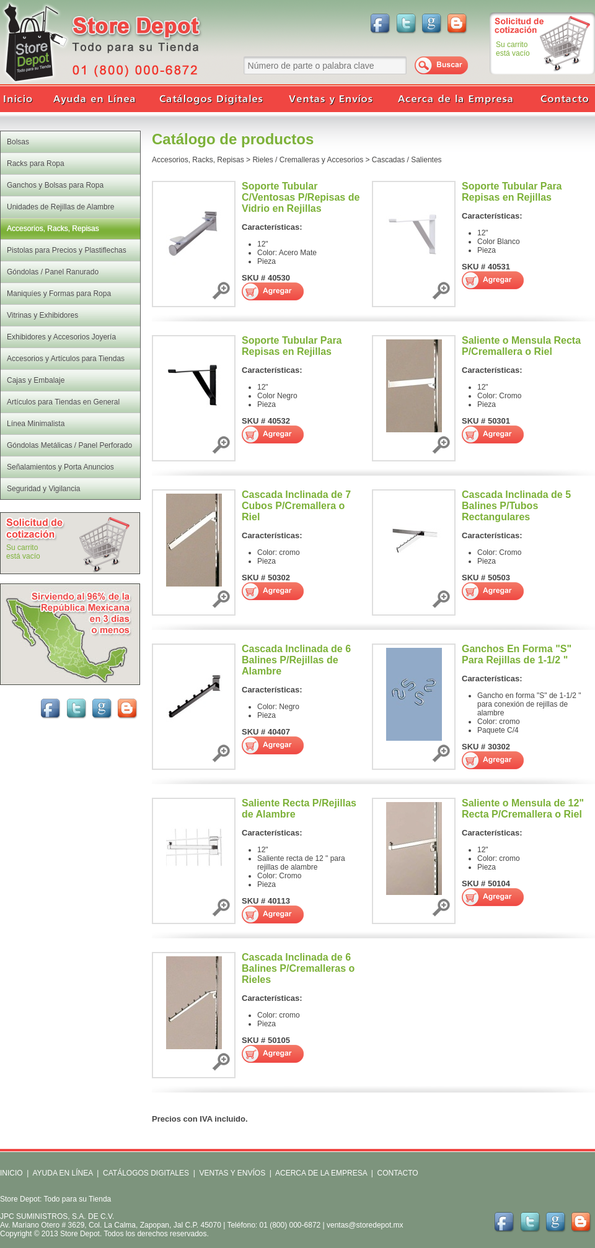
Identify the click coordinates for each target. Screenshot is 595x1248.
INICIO (11, 1173)
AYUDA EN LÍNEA (62, 1173)
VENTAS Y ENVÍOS (231, 1173)
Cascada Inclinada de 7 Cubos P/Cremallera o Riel (296, 505)
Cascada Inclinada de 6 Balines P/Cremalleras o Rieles (298, 968)
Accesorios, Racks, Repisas (198, 159)
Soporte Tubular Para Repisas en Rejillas (512, 192)
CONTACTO (397, 1173)
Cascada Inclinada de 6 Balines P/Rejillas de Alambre (296, 660)
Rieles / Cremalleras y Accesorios (307, 159)
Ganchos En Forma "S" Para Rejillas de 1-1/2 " (516, 654)
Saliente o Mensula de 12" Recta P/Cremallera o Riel (523, 808)
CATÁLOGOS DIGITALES (146, 1173)
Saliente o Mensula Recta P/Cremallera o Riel (521, 346)
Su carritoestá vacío (513, 49)
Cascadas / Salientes (407, 159)
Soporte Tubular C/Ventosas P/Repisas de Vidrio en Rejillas (300, 197)
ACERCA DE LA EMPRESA (320, 1173)
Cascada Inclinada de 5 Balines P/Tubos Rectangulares (516, 505)
